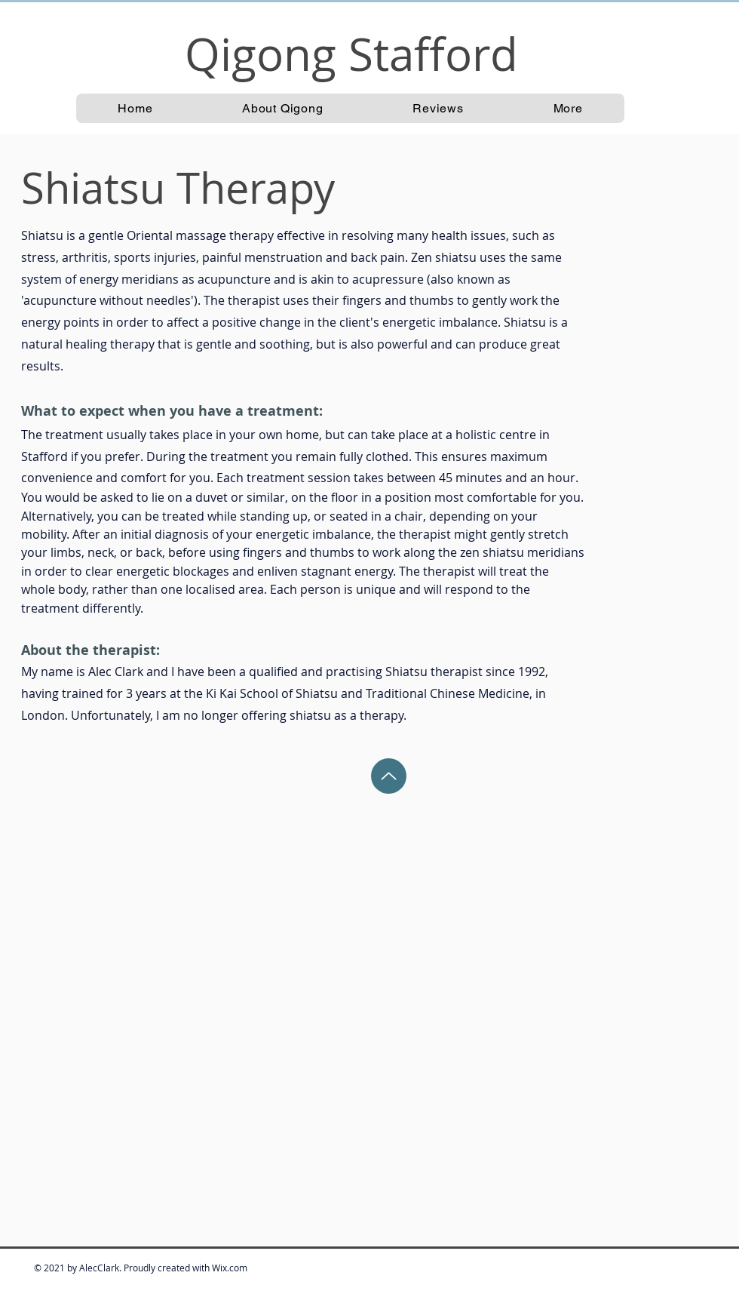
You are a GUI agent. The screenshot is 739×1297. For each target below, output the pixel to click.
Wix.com (229, 1268)
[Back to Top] (388, 776)
